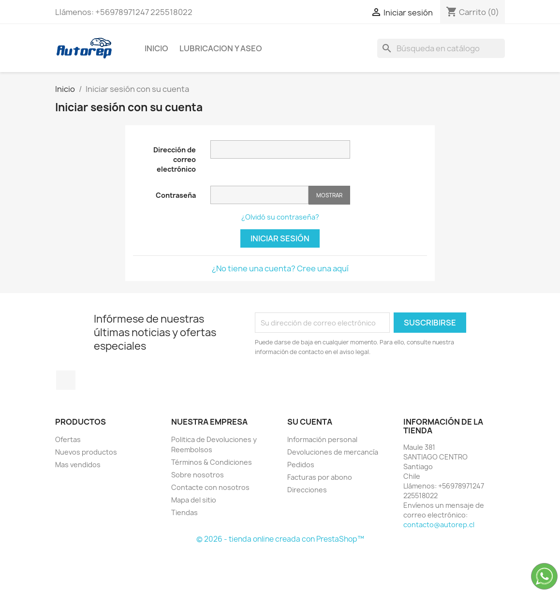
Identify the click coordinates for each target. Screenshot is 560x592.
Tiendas (184, 512)
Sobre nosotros (197, 474)
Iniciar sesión (280, 238)
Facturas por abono (319, 477)
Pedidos (300, 464)
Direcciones (307, 489)
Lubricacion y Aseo (220, 48)
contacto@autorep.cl (438, 524)
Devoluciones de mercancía (332, 452)
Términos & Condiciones (211, 462)
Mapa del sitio (193, 499)
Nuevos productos (86, 452)
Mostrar (329, 195)
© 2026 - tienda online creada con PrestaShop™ (280, 539)
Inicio (156, 48)
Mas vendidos (78, 464)
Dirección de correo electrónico (174, 159)
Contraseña (176, 195)
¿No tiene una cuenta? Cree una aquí (280, 268)
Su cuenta (309, 421)
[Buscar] (441, 48)
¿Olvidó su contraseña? (280, 217)
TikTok (65, 380)
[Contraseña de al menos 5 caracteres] (259, 195)
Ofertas (68, 439)
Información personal (322, 439)
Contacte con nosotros (210, 487)
